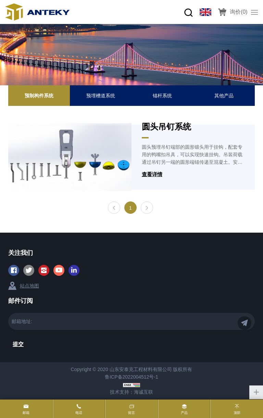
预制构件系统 (39, 95)
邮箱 (26, 413)
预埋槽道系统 (100, 95)
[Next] (147, 207)
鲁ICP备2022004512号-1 (131, 377)
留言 (131, 413)
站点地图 (29, 285)
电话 (78, 413)
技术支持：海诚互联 (131, 392)
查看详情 (152, 174)
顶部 (237, 413)
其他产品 (224, 95)
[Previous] (114, 207)
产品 (184, 413)
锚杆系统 (162, 95)
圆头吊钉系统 (166, 126)
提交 (18, 344)
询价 (239, 12)
